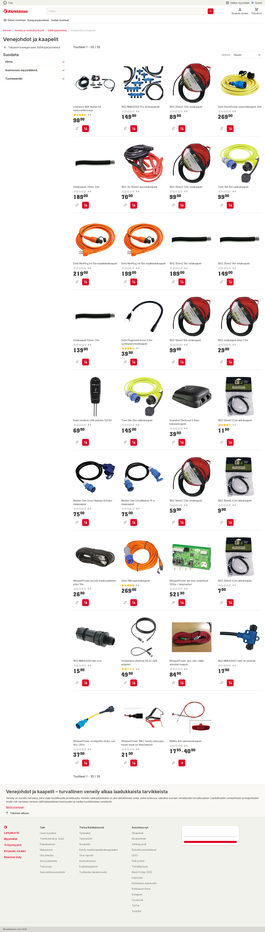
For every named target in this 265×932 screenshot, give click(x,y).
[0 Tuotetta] (256, 11)
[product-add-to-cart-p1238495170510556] (133, 602)
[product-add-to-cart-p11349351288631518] (181, 282)
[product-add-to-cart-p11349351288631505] (181, 205)
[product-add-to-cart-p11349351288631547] (85, 205)
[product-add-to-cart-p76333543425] (85, 763)
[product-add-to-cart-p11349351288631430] (230, 682)
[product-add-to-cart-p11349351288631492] (230, 362)
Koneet (7, 30)
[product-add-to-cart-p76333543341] (85, 602)
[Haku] (210, 11)
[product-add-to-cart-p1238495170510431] (230, 128)
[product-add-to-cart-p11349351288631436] (85, 682)
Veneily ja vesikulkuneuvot (29, 30)
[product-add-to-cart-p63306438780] (133, 442)
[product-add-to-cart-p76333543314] (133, 763)
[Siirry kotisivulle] (15, 11)
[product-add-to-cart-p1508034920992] (133, 205)
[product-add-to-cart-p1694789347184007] (85, 522)
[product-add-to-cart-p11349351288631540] (230, 282)
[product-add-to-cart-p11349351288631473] (230, 442)
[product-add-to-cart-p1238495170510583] (85, 282)
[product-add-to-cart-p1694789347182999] (133, 522)
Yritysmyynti (13, 845)
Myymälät (11, 839)
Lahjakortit (11, 832)
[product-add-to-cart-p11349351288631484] (230, 602)
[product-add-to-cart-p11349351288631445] (85, 362)
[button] (240, 11)
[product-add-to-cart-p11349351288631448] (230, 522)
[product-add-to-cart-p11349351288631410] (85, 442)
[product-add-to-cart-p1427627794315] (85, 128)
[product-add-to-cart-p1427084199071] (133, 682)
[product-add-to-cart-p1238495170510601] (133, 282)
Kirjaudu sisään (15, 851)
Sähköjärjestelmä (57, 30)
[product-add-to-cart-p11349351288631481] (181, 362)
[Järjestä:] (246, 55)
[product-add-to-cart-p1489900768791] (181, 763)
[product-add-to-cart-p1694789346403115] (181, 442)
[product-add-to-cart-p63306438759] (230, 205)
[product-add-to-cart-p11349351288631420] (181, 128)
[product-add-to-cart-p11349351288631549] (133, 128)
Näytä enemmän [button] (15, 807)
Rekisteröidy (13, 857)
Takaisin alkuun (17, 813)
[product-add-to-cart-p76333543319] (181, 602)
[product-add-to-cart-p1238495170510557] (133, 362)
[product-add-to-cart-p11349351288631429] (181, 522)
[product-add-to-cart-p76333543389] (181, 682)
